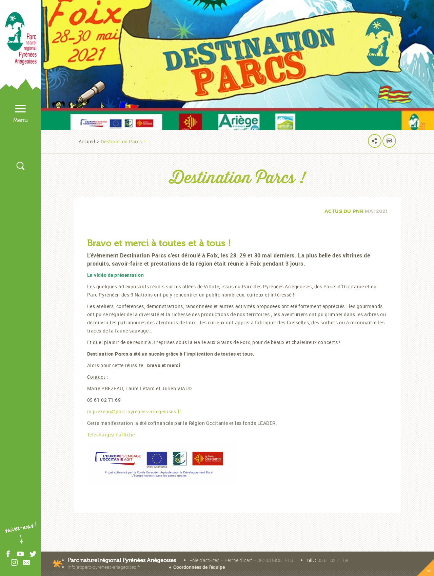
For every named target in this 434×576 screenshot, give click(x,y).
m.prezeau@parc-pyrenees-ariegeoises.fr (134, 411)
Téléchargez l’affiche (111, 434)
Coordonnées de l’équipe (199, 567)
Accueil (87, 141)
